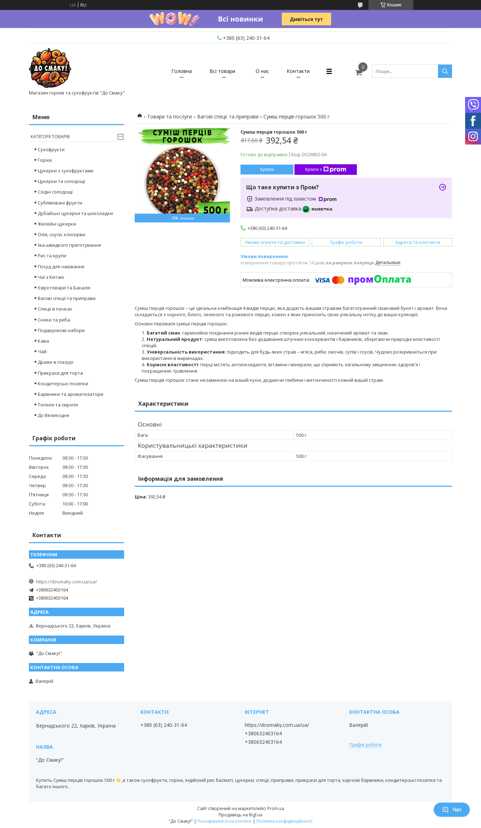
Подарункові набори (61, 330)
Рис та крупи (52, 255)
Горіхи (45, 160)
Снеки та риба (54, 320)
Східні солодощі (55, 192)
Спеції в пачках (55, 309)
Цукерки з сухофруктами (65, 170)
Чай (42, 351)
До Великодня (53, 415)
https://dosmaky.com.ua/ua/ (66, 581)
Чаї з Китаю (51, 277)
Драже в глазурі (55, 362)
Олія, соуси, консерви (61, 234)
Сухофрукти (51, 149)
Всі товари (222, 71)
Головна (181, 71)
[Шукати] (445, 71)
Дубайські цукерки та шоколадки (75, 213)
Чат (451, 809)
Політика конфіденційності (284, 821)
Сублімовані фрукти (60, 203)
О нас (262, 71)
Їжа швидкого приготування (69, 245)
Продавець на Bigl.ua (240, 815)
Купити (267, 169)
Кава (43, 341)
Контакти (298, 71)
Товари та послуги (169, 116)
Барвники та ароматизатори (70, 394)
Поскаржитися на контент (224, 821)
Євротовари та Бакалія (64, 287)
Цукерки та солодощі (61, 181)
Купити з (325, 169)
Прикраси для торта (60, 373)
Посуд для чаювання (61, 266)
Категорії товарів (50, 137)
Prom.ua (275, 808)
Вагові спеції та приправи (227, 116)
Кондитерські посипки (63, 383)
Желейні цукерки (57, 224)
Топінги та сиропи (58, 404)
